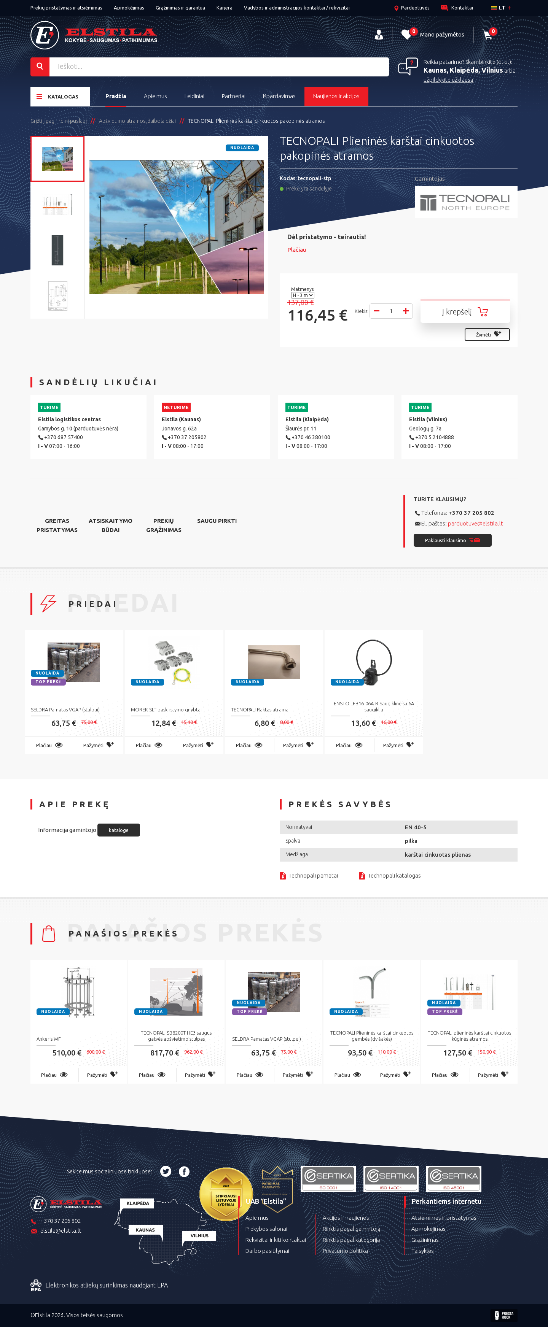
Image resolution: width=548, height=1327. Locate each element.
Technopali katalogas (394, 875)
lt (498, 7)
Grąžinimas (425, 1240)
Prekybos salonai (266, 1228)
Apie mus (155, 96)
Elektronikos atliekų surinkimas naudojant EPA (99, 1285)
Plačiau (296, 249)
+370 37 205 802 (471, 513)
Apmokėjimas (129, 7)
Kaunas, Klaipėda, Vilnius (463, 70)
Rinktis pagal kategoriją (351, 1240)
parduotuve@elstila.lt (475, 523)
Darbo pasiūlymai (267, 1251)
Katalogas (57, 96)
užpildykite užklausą (448, 79)
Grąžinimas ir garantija (180, 7)
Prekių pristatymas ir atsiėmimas (66, 7)
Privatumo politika (345, 1251)
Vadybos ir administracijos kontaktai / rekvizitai (297, 7)
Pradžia (115, 96)
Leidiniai (194, 96)
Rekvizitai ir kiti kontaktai (275, 1240)
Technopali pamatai (313, 875)
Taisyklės (422, 1251)
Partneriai (233, 96)
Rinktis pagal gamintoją (352, 1228)
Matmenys (303, 289)
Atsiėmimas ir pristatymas (443, 1217)
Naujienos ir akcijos (336, 96)
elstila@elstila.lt (55, 1231)
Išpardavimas (279, 96)
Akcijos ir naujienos (346, 1217)
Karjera (225, 7)
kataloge (119, 830)
